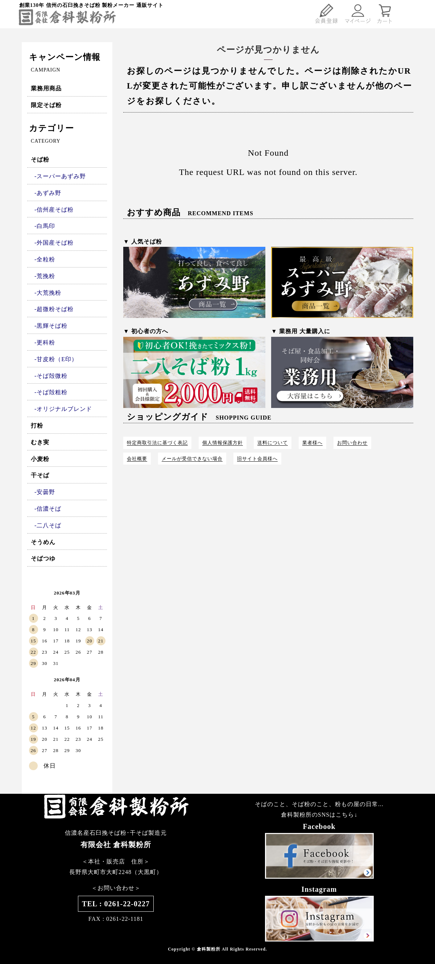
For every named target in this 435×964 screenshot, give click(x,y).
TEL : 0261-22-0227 (116, 904)
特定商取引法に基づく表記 (157, 442)
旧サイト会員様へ (257, 458)
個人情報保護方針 (222, 442)
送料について (272, 442)
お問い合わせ (352, 442)
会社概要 (137, 458)
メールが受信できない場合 (192, 458)
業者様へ (312, 442)
